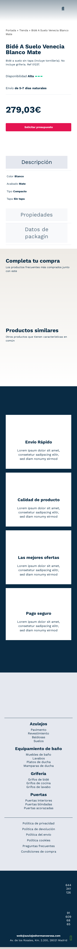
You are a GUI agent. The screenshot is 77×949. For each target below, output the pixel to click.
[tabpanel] (38, 190)
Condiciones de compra (38, 851)
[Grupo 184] (10, 5)
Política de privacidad (38, 823)
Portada (11, 30)
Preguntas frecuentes (39, 846)
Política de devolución (38, 829)
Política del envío (38, 834)
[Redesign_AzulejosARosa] (38, 685)
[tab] (36, 162)
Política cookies (38, 840)
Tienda (23, 30)
